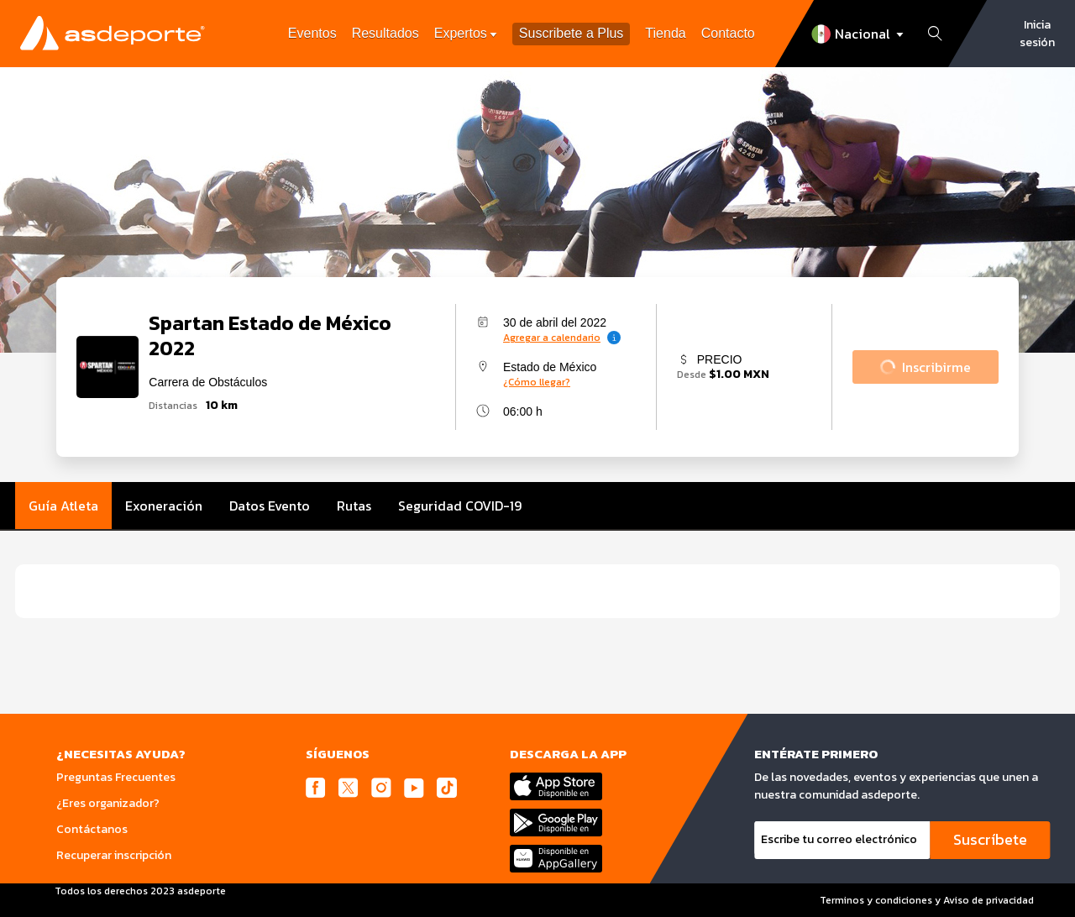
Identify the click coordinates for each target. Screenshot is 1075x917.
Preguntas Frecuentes (116, 777)
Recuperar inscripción (113, 855)
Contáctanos (92, 829)
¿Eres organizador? (108, 803)
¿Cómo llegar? (536, 382)
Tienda (665, 33)
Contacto (728, 33)
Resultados (385, 33)
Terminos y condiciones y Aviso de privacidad (927, 900)
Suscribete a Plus (571, 34)
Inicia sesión (1037, 33)
